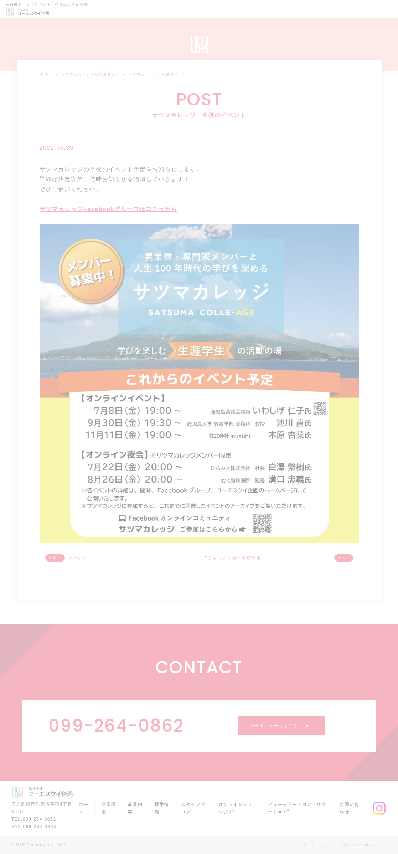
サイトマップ (315, 845)
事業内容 (135, 808)
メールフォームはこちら (276, 725)
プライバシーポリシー (360, 845)
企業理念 (109, 808)
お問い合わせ (349, 808)
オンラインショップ (236, 808)
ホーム (83, 808)
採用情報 (162, 808)
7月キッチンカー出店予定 (233, 557)
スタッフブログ (193, 808)
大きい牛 (78, 557)
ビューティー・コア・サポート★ (297, 808)
